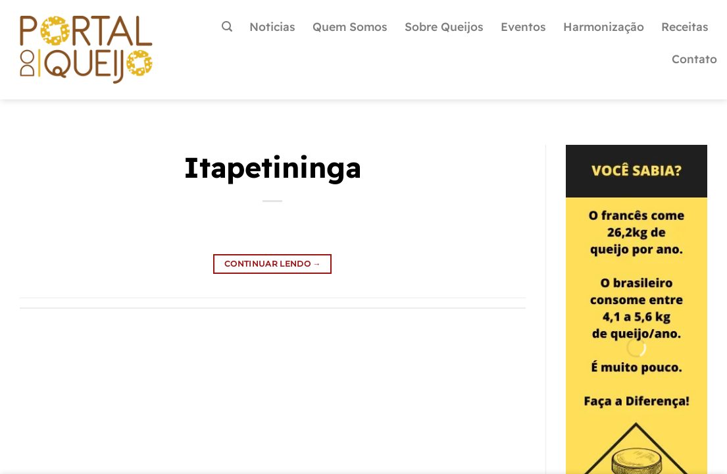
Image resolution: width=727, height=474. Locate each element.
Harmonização (603, 26)
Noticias (272, 26)
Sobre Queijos (444, 26)
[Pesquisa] (227, 27)
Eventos (523, 26)
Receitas (685, 26)
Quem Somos (350, 26)
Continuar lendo (272, 263)
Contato (694, 58)
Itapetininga (272, 167)
